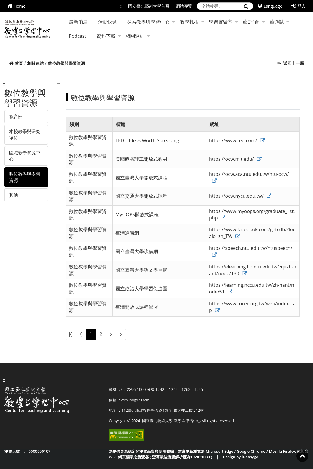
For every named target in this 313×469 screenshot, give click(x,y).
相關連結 (137, 36)
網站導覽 (184, 6)
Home (16, 6)
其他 (13, 195)
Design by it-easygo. (241, 457)
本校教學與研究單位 (24, 134)
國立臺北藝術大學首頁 (148, 6)
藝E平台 (254, 22)
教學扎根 (192, 22)
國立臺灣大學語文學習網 (141, 270)
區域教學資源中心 (24, 156)
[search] (225, 6)
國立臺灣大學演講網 (136, 251)
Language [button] (270, 6)
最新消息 (78, 22)
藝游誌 (279, 22)
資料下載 (109, 36)
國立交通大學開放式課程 (141, 196)
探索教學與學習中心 (151, 22)
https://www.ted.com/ (237, 140)
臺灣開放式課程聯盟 (136, 307)
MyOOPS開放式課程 (137, 214)
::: (122, 6)
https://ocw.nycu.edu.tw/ (240, 196)
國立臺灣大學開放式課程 (141, 177)
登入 (298, 6)
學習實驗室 (223, 22)
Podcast (77, 36)
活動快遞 (107, 22)
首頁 (16, 63)
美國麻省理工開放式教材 (141, 159)
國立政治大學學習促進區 (141, 288)
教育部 (15, 116)
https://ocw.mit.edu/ (235, 159)
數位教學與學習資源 (24, 177)
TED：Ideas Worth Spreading (147, 140)
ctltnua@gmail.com (135, 400)
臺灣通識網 (127, 233)
